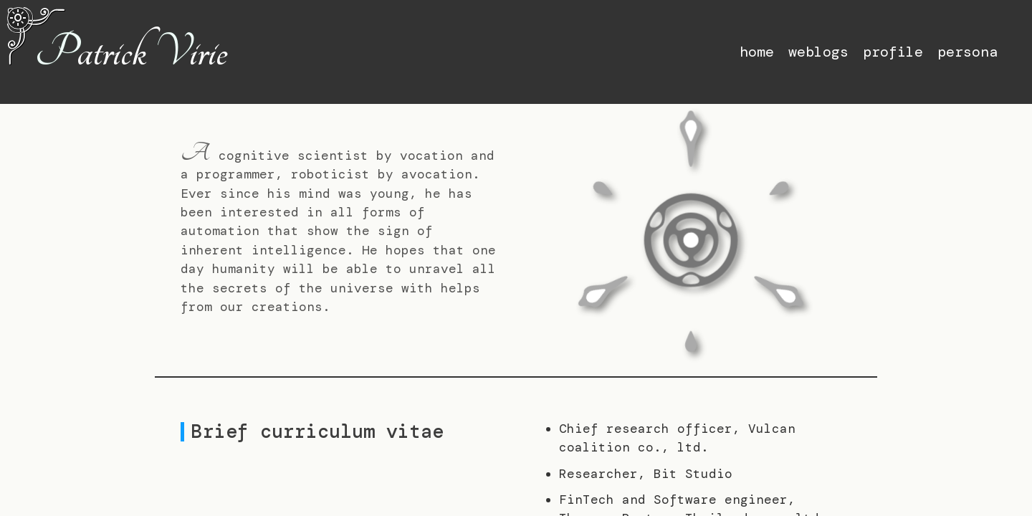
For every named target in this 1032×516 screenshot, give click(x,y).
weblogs (818, 51)
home (757, 51)
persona (967, 51)
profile (893, 51)
